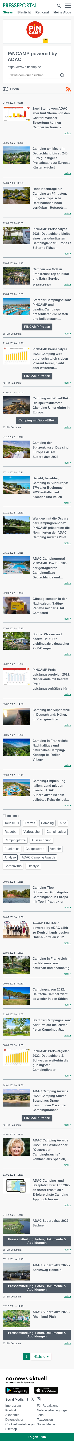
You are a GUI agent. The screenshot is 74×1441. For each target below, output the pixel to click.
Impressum (13, 1405)
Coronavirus (13, 866)
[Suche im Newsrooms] (37, 75)
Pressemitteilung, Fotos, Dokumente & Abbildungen (37, 1241)
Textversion (45, 1419)
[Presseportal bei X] (31, 1399)
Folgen (37, 1437)
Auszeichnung (42, 840)
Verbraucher (32, 831)
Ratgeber (11, 831)
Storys (8, 12)
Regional (42, 12)
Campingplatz (56, 831)
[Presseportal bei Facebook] (26, 1399)
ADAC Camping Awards (38, 857)
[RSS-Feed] (68, 89)
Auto (63, 823)
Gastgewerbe (34, 848)
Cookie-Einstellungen (20, 1424)
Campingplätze (15, 840)
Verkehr (55, 848)
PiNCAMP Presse (37, 326)
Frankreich (12, 848)
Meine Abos (62, 12)
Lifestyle (33, 866)
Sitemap (11, 1429)
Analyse (10, 857)
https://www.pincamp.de (24, 67)
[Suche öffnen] (59, 5)
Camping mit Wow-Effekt (36, 420)
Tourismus (12, 823)
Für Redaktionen (48, 1405)
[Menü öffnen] (68, 5)
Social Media (46, 1424)
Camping (47, 823)
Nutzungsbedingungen (52, 1410)
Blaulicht (24, 12)
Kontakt (10, 1410)
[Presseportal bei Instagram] (37, 1399)
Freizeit (30, 823)
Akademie (12, 1415)
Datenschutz (14, 1419)
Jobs (40, 1415)
